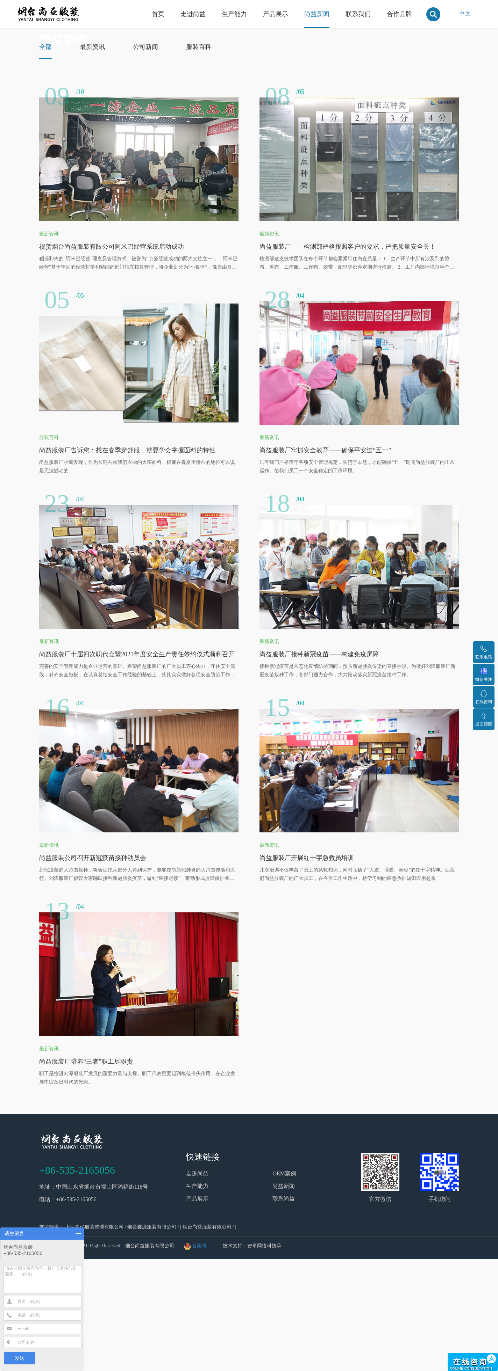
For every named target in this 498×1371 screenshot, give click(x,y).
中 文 (465, 13)
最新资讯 (92, 158)
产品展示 (275, 13)
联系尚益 (283, 1311)
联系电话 (483, 652)
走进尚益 (193, 13)
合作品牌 (399, 13)
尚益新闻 (316, 13)
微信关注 (483, 675)
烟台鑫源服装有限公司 (151, 1339)
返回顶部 (483, 720)
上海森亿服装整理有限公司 (94, 1339)
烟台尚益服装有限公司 (207, 1339)
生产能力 (234, 13)
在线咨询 (483, 697)
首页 (158, 13)
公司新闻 (145, 158)
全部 (45, 158)
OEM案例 (284, 1286)
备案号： (202, 1358)
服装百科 (198, 158)
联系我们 (358, 13)
